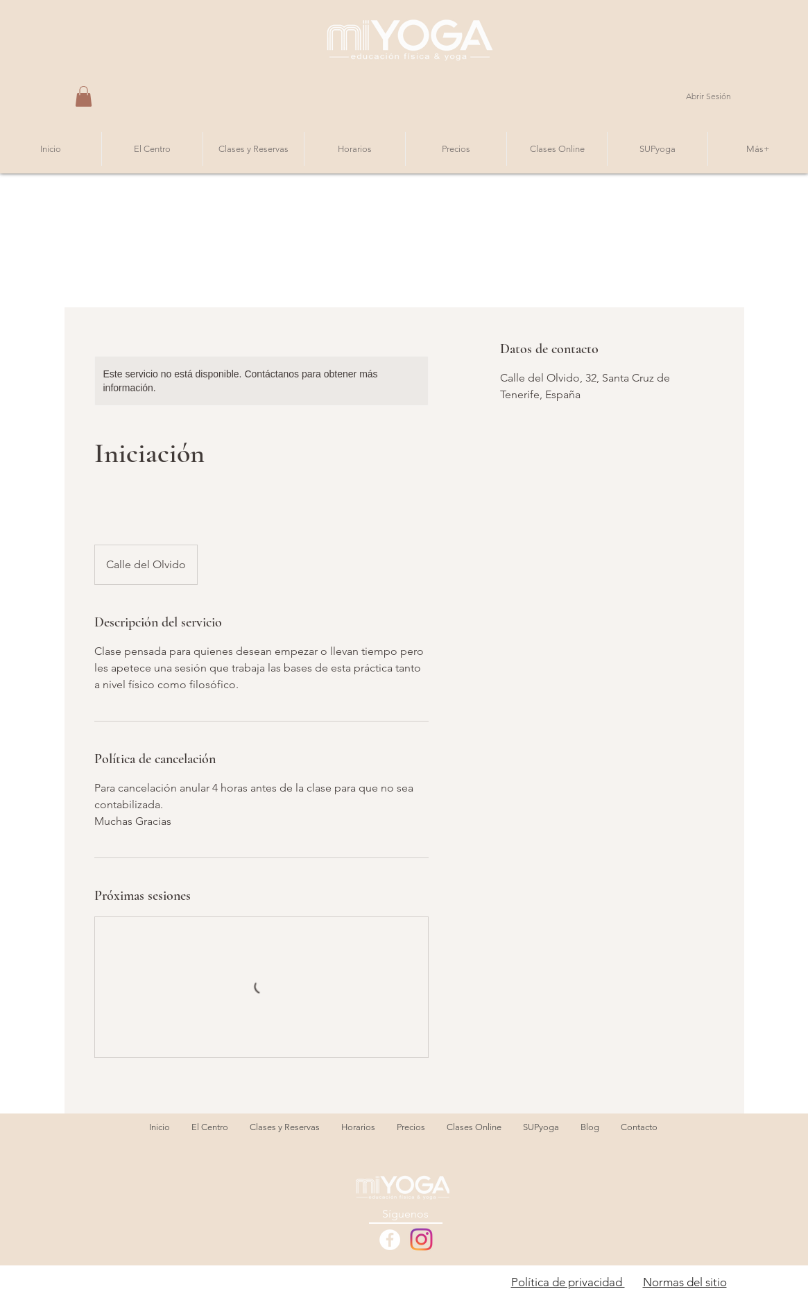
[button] (83, 96)
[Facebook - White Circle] (389, 1239)
